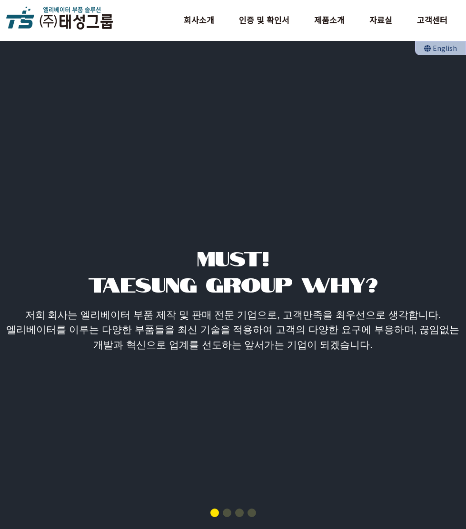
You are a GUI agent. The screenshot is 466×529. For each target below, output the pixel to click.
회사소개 (199, 20)
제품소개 (329, 20)
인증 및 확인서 (264, 20)
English (440, 48)
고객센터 (432, 20)
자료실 (380, 20)
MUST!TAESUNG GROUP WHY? (233, 270)
